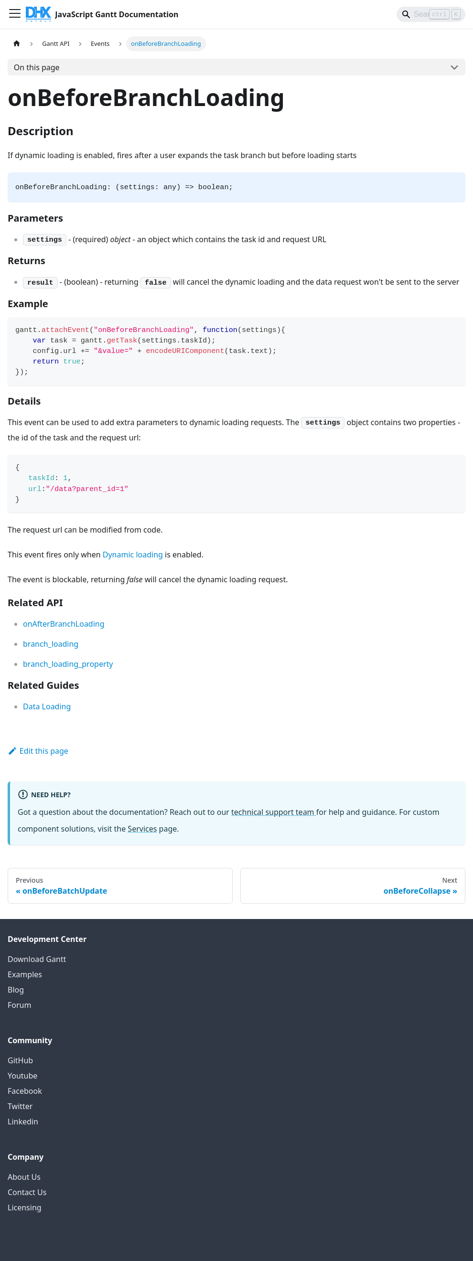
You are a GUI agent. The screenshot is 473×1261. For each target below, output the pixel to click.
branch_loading (50, 644)
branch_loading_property (68, 664)
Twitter (20, 1106)
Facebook (25, 1091)
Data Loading (47, 706)
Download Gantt (37, 959)
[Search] (431, 14)
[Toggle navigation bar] (15, 14)
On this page (37, 67)
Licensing (25, 1207)
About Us (24, 1177)
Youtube (22, 1075)
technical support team (273, 812)
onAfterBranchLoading (64, 624)
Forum (19, 1005)
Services (142, 828)
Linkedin (23, 1121)
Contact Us (27, 1192)
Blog (16, 989)
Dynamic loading (133, 554)
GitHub (20, 1060)
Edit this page (38, 751)
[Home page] (17, 43)
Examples (25, 974)
